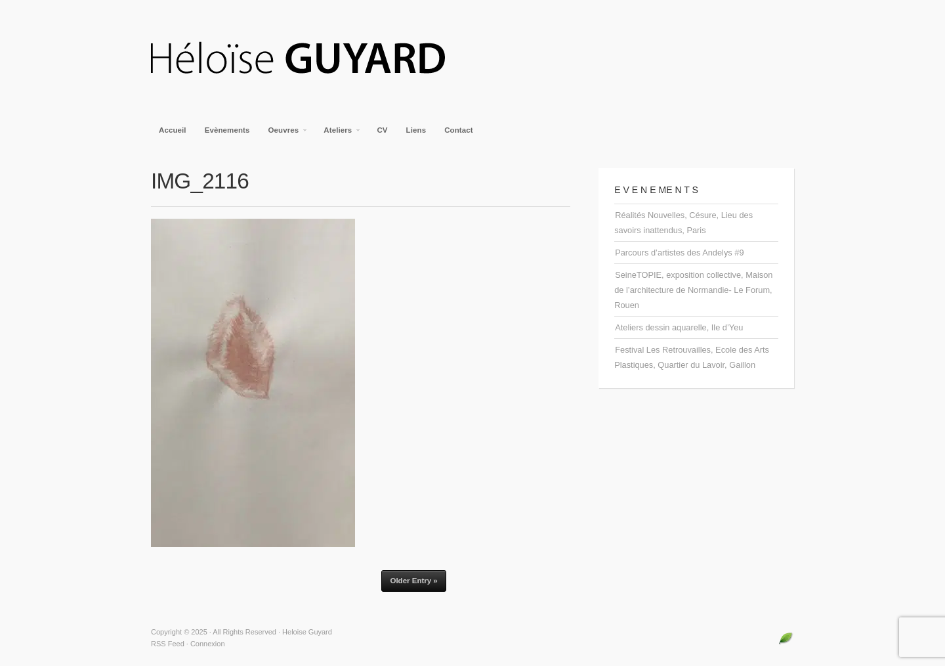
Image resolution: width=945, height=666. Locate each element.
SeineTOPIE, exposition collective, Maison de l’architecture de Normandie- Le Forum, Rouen (693, 290)
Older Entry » (413, 581)
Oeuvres (284, 134)
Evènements (227, 130)
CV (382, 130)
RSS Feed (167, 644)
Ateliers (338, 134)
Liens (416, 130)
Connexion (207, 644)
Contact (458, 130)
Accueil (172, 130)
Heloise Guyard (308, 59)
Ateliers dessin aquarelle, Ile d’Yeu (679, 327)
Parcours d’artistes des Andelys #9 (679, 252)
